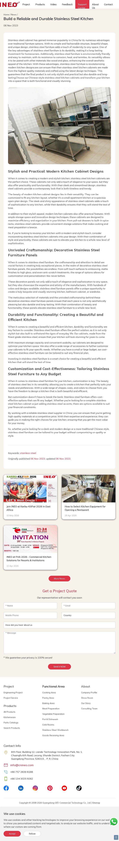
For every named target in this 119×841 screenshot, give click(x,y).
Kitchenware (10, 717)
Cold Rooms (48, 724)
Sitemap (96, 802)
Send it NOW (59, 666)
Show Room (87, 698)
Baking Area (48, 703)
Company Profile (89, 692)
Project (26, 4)
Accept (12, 834)
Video (53, 4)
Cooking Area (49, 692)
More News (59, 578)
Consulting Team (89, 708)
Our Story (86, 703)
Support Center (82, 6)
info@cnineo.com (22, 765)
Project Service (11, 698)
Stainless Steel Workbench (55, 730)
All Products (9, 712)
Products (40, 4)
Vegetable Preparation (53, 714)
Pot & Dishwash (50, 719)
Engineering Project (13, 692)
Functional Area (53, 686)
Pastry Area (48, 698)
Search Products (12, 728)
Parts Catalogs (11, 722)
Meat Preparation (51, 708)
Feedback (67, 4)
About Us (95, 6)
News (14, 14)
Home (6, 14)
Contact (108, 4)
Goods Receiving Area (53, 735)
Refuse (32, 834)
